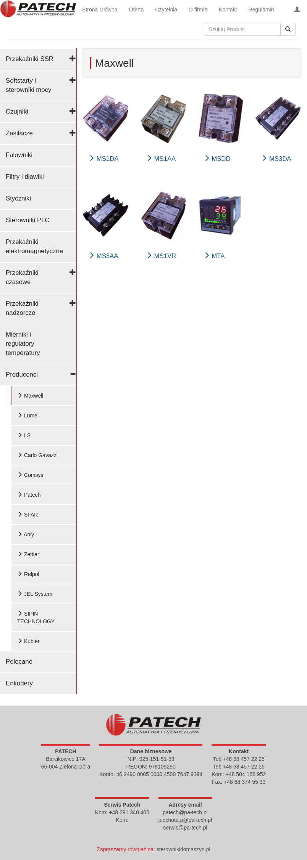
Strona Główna (100, 9)
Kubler (28, 641)
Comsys (30, 475)
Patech (28, 495)
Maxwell (30, 396)
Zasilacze (19, 133)
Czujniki (17, 111)
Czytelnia (166, 9)
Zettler (28, 554)
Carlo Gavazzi (37, 455)
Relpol (28, 574)
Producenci (22, 374)
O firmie (198, 9)
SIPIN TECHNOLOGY (36, 617)
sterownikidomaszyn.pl (183, 849)
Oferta (136, 9)
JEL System (34, 594)
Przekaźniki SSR (29, 59)
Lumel (28, 415)
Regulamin (261, 9)
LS (24, 435)
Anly (25, 534)
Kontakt (228, 9)
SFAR (27, 515)
